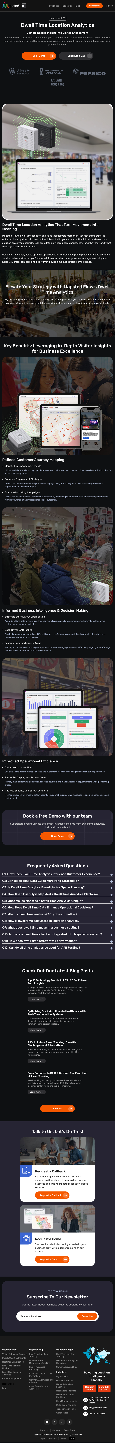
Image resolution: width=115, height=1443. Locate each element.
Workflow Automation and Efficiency (41, 1381)
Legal (42, 1439)
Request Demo (89, 1389)
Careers (56, 1431)
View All (63, 1109)
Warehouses (62, 1413)
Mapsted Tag (36, 1350)
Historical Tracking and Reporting (67, 1362)
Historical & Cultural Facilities (65, 1396)
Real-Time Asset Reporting (37, 1369)
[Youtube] (47, 1423)
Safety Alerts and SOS (66, 1367)
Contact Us (94, 6)
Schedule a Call (80, 55)
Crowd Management (11, 1379)
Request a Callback (54, 1196)
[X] (55, 1423)
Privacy (53, 1439)
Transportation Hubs (66, 1409)
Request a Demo (54, 1260)
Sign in (109, 5)
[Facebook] (69, 1423)
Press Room (69, 1431)
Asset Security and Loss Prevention (40, 1375)
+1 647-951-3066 (96, 1414)
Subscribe (87, 1317)
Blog (77, 5)
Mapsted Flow (9, 1350)
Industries (67, 5)
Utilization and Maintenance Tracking (39, 1362)
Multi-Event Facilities (66, 1405)
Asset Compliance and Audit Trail (39, 1388)
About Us (44, 1431)
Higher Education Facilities (64, 1386)
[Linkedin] (62, 1423)
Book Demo (43, 55)
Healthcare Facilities (66, 1391)
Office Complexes (64, 1381)
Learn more (36, 1000)
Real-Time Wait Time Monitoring (12, 1367)
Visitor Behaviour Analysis (14, 1355)
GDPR (63, 1439)
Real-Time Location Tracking (38, 1356)
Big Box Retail (62, 1377)
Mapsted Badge (64, 1350)
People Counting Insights (14, 1358)
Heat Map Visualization (13, 1362)
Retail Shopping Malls (66, 1402)
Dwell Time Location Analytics (11, 1374)
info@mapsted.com (97, 1408)
